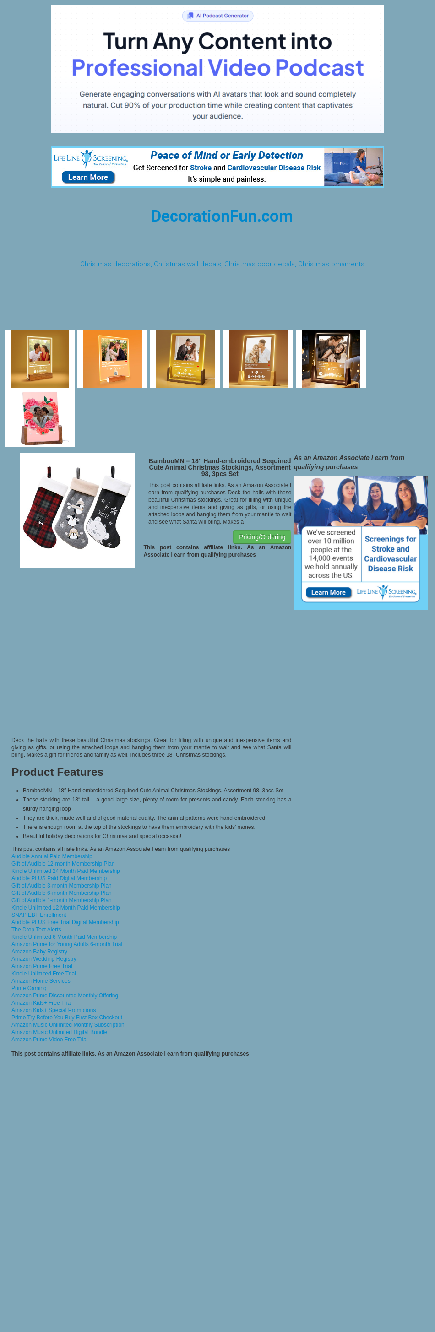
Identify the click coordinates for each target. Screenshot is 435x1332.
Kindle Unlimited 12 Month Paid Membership (65, 907)
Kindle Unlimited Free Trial (43, 973)
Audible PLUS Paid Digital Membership (59, 878)
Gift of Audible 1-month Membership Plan (61, 900)
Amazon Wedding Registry (43, 959)
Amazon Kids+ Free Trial (41, 1003)
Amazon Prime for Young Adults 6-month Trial (66, 944)
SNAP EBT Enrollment (38, 915)
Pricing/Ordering (262, 537)
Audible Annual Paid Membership (51, 856)
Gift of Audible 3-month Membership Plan (61, 886)
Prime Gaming (29, 988)
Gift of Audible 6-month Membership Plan (61, 893)
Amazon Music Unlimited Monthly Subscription (68, 1025)
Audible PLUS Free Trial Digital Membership (65, 922)
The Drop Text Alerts (36, 929)
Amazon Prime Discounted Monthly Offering (64, 995)
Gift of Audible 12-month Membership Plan (62, 864)
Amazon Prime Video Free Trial (49, 1039)
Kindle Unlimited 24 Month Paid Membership (65, 871)
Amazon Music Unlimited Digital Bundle (59, 1032)
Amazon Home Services (41, 981)
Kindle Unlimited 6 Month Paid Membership (64, 937)
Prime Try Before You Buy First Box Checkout (66, 1017)
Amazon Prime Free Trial (41, 966)
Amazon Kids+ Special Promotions (53, 1010)
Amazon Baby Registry (39, 951)
